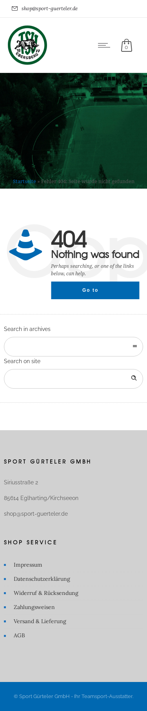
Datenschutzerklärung (42, 578)
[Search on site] (73, 379)
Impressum (28, 564)
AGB (19, 635)
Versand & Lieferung (40, 621)
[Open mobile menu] (106, 45)
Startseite (24, 181)
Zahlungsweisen (34, 607)
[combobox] (73, 346)
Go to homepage (97, 293)
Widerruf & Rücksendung (46, 592)
